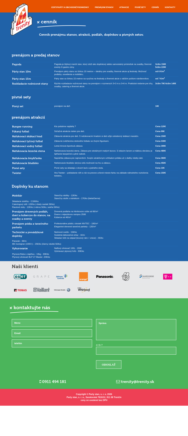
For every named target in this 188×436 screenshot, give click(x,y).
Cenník (155, 7)
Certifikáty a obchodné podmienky (70, 7)
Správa (136, 329)
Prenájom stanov (104, 7)
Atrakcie (124, 7)
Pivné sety (140, 7)
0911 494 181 (52, 381)
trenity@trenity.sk (135, 381)
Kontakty (170, 7)
